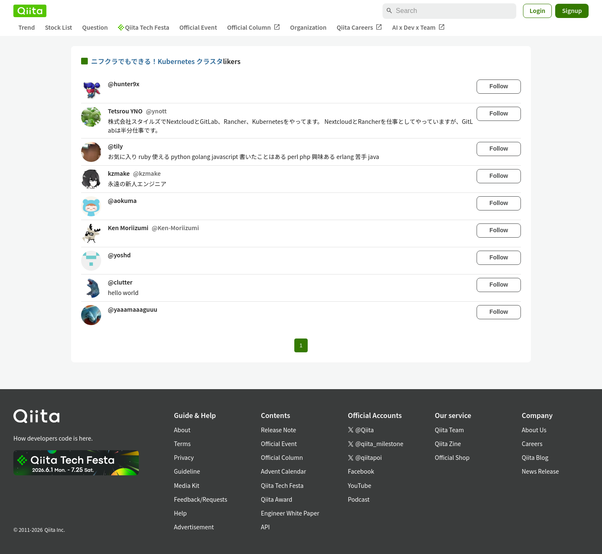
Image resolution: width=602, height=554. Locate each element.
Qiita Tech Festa (143, 27)
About (182, 430)
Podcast (359, 499)
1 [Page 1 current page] (300, 345)
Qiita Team (449, 430)
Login (538, 10)
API (265, 527)
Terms (182, 443)
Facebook (361, 471)
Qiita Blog (535, 457)
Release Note (278, 430)
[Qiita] (29, 11)
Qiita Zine (448, 443)
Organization (308, 27)
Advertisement (194, 527)
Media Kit (186, 485)
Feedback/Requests (200, 499)
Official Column (253, 27)
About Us (534, 430)
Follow (499, 86)
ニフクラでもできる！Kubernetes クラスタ (157, 61)
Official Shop (452, 457)
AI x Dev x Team (418, 27)
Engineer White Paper (290, 513)
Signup (572, 10)
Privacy (184, 457)
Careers (532, 443)
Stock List (58, 27)
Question (95, 27)
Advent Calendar (283, 471)
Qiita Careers (359, 27)
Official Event (198, 27)
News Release (540, 471)
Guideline (187, 471)
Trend (26, 27)
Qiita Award (276, 499)
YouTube (359, 485)
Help (180, 513)
